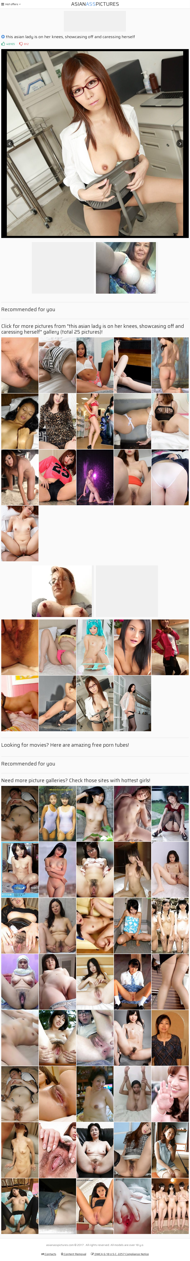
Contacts (48, 1254)
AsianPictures (95, 4)
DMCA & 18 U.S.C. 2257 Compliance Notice (120, 1254)
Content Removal (73, 1254)
